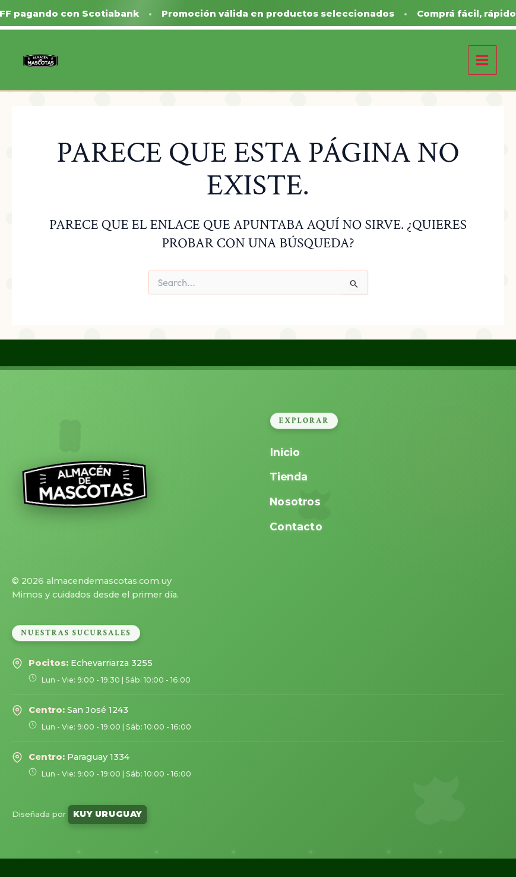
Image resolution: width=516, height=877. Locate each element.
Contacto (296, 526)
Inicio (285, 452)
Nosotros (295, 501)
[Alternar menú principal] (482, 59)
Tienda (289, 476)
